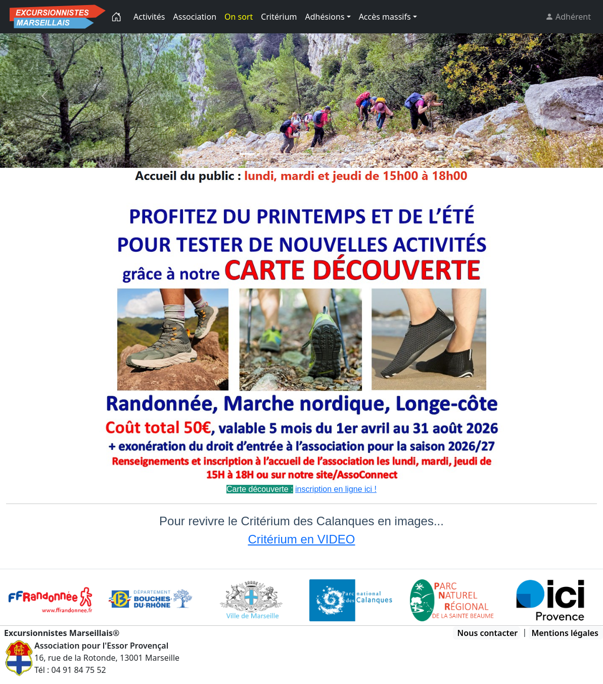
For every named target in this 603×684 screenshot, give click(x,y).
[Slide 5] (338, 154)
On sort (238, 16)
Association (195, 16)
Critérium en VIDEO (301, 539)
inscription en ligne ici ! (336, 489)
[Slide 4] (320, 154)
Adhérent (572, 16)
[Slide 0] (247, 154)
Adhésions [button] (325, 16)
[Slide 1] (265, 154)
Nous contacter (487, 633)
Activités (149, 16)
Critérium (279, 16)
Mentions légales (564, 633)
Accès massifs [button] (385, 16)
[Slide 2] (283, 154)
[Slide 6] (356, 154)
